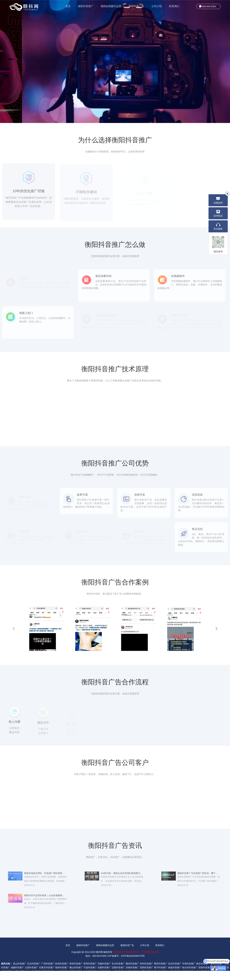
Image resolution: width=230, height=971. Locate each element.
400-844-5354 (209, 6)
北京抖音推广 (34, 951)
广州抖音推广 (48, 951)
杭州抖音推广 (62, 951)
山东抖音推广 (118, 958)
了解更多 (37, 76)
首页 (68, 6)
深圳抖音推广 (76, 951)
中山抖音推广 (34, 958)
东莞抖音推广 (217, 951)
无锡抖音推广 (104, 951)
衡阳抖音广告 (136, 6)
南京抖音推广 (203, 951)
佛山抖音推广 (76, 955)
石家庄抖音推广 (47, 955)
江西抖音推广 (146, 958)
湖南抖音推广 (76, 958)
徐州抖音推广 (132, 958)
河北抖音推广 (217, 958)
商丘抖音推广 (160, 958)
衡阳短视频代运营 (111, 6)
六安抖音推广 (90, 958)
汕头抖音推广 (62, 958)
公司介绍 (156, 6)
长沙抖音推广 (118, 951)
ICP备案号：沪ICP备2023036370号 (126, 943)
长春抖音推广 (19, 958)
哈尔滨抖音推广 (190, 955)
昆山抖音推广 (19, 951)
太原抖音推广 (31, 955)
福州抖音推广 (62, 955)
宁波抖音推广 (90, 955)
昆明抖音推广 (146, 955)
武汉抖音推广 (175, 951)
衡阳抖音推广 (85, 6)
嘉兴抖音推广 (203, 958)
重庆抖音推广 (132, 951)
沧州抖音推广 (104, 958)
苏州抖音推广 (90, 951)
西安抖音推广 (160, 951)
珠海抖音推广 (48, 958)
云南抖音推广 (175, 958)
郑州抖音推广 (146, 951)
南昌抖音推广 (175, 955)
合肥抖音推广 (104, 955)
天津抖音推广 (189, 951)
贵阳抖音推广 (205, 955)
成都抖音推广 (17, 955)
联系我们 (174, 6)
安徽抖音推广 (189, 958)
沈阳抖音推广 (118, 955)
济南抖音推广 (132, 955)
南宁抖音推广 (160, 955)
